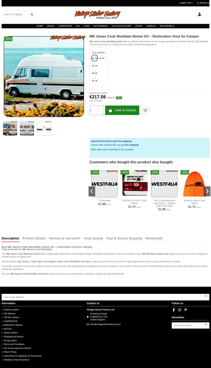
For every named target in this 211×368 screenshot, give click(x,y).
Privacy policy (10, 340)
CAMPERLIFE (10, 321)
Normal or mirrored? (65, 238)
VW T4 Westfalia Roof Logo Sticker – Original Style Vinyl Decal (164, 203)
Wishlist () (203, 3)
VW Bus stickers (11, 317)
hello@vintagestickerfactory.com (105, 324)
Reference (94, 93)
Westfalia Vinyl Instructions (16, 359)
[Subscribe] (206, 295)
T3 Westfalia (104, 200)
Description (10, 238)
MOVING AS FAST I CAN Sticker (134, 201)
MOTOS (8, 328)
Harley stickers (11, 332)
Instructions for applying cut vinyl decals (22, 355)
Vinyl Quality (93, 238)
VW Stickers (9, 313)
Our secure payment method (17, 348)
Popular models (11, 309)
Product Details (34, 238)
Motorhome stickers (13, 324)
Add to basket (122, 110)
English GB (186, 3)
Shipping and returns (14, 336)
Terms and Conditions (14, 344)
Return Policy (10, 351)
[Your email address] (102, 297)
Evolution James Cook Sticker (194, 201)
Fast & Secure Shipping (124, 238)
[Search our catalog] (32, 14)
